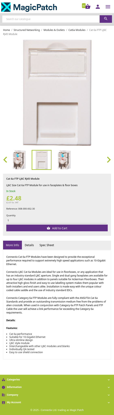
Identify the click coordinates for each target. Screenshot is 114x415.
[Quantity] (56, 220)
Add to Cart (59, 228)
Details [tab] (29, 245)
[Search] (57, 19)
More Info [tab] (12, 245)
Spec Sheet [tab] (47, 245)
